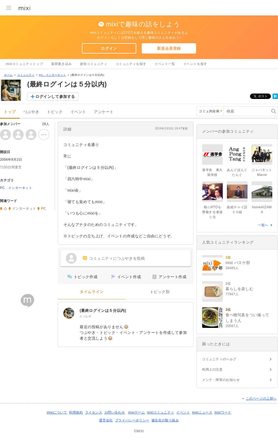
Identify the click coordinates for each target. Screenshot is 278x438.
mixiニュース (202, 412)
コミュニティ (26, 74)
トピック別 (160, 292)
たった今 (85, 316)
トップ (10, 112)
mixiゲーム (136, 412)
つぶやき (31, 112)
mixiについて (57, 412)
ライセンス (93, 412)
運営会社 (106, 420)
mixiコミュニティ (160, 412)
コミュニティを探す (131, 64)
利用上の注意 (212, 369)
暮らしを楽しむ (239, 289)
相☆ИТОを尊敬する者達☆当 (212, 212)
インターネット (24, 208)
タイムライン (92, 292)
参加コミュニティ (93, 64)
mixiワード (222, 412)
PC (43, 208)
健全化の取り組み (165, 420)
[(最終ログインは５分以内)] (68, 313)
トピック (55, 112)
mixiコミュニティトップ (24, 64)
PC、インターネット (52, 74)
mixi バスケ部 (238, 262)
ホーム (8, 74)
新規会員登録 (169, 48)
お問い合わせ (114, 412)
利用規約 (76, 412)
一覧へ (263, 225)
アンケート (104, 112)
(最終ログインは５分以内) (103, 310)
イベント (78, 112)
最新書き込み (61, 64)
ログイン (109, 48)
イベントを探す (195, 64)
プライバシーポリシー (132, 420)
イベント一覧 (165, 64)
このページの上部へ (261, 398)
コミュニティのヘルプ (219, 359)
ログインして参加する (55, 96)
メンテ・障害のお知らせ (221, 380)
